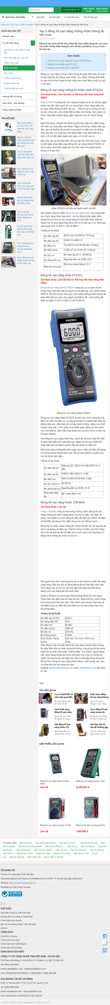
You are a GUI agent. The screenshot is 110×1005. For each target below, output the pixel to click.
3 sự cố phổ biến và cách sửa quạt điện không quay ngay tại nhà (63, 696)
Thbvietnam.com (87, 668)
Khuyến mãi (8, 36)
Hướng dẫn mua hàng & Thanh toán (17, 916)
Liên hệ (4, 928)
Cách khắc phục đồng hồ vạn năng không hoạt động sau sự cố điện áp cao (62, 711)
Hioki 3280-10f (33, 857)
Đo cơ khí (8, 73)
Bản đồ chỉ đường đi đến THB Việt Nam (18, 924)
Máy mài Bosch (88, 846)
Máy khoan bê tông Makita (30, 846)
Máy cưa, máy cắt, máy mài (16, 58)
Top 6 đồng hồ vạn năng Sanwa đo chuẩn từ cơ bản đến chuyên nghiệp (99, 711)
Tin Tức (14, 24)
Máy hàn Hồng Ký (78, 850)
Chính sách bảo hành (10, 940)
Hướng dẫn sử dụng (12, 96)
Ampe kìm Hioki (43, 853)
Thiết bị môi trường (12, 78)
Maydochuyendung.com (61, 668)
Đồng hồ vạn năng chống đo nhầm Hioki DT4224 (69, 61)
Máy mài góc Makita (43, 850)
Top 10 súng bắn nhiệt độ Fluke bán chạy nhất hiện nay (25, 154)
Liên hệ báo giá (90, 17)
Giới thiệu (40, 17)
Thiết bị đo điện (26, 24)
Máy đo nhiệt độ (17, 857)
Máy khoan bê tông (89, 843)
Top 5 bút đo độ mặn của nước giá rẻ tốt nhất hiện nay (25, 186)
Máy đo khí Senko (25, 853)
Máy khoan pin (25, 843)
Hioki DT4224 (48, 102)
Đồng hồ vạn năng (62, 853)
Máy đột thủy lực (81, 853)
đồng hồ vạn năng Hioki (78, 213)
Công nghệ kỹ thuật (12, 110)
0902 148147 (89, 10)
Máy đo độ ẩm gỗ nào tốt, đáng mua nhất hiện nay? (25, 200)
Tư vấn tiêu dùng (71, 17)
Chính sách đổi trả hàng (11, 948)
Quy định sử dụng (9, 936)
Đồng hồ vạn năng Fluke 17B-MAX (63, 68)
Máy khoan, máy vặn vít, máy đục (17, 51)
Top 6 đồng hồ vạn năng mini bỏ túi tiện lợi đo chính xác (26, 260)
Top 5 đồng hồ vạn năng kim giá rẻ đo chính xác (25, 172)
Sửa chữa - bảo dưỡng (13, 103)
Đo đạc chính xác (11, 83)
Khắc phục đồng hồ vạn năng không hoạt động (99, 696)
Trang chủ (5, 24)
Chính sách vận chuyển (11, 920)
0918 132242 (102, 10)
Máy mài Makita (23, 850)
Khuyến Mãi (54, 17)
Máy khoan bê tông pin (46, 843)
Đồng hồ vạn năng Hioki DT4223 (62, 64)
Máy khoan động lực (54, 846)
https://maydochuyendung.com (22, 883)
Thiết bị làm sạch (11, 63)
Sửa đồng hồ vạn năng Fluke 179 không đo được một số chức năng (62, 726)
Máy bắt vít (72, 846)
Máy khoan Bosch (67, 843)
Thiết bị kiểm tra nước (14, 88)
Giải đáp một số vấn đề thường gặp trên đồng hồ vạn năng (99, 726)
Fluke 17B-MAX (49, 511)
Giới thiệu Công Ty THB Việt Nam (15, 913)
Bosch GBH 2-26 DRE (54, 857)
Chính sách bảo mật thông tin (14, 944)
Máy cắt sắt (61, 850)
